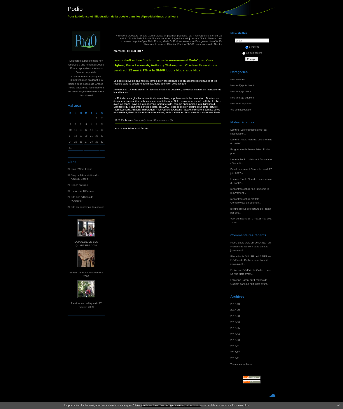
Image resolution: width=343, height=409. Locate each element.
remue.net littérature (82, 191)
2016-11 (235, 358)
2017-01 (235, 346)
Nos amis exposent (241, 103)
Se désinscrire (252, 52)
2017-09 (235, 309)
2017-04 (235, 334)
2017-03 (235, 339)
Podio (75, 9)
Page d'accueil (180, 38)
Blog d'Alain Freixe (81, 168)
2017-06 (235, 322)
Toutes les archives (241, 364)
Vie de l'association (241, 109)
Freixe (234, 270)
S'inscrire (252, 46)
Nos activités (237, 79)
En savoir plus (240, 405)
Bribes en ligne (79, 184)
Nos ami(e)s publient (242, 97)
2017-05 (235, 327)
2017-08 (235, 315)
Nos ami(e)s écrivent (242, 85)
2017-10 (235, 303)
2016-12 (235, 352)
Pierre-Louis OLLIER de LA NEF (248, 242)
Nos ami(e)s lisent (240, 91)
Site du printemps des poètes (87, 206)
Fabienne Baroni (239, 279)
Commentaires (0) (163, 120)
